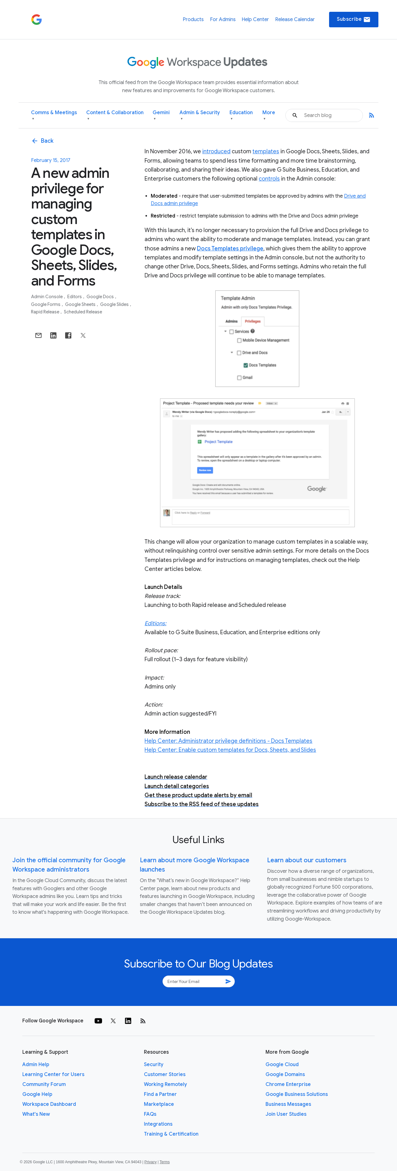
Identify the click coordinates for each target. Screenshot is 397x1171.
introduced (216, 151)
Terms (164, 1162)
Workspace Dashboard (49, 1104)
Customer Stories (164, 1074)
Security (153, 1064)
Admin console (47, 296)
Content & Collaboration (115, 115)
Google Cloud (282, 1064)
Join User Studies (285, 1114)
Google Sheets (80, 304)
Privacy (151, 1162)
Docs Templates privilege (230, 248)
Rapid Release (45, 312)
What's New (36, 1114)
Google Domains (285, 1074)
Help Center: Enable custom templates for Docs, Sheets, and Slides (230, 750)
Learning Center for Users (53, 1074)
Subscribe (354, 19)
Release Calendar (295, 19)
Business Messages (288, 1104)
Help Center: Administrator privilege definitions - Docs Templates (228, 741)
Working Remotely (165, 1084)
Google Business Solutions (296, 1094)
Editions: (155, 623)
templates (265, 151)
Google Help (37, 1094)
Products (193, 19)
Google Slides (115, 304)
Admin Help (35, 1064)
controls (269, 178)
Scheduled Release (83, 312)
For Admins (223, 19)
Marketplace (159, 1104)
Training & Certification (171, 1134)
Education (241, 115)
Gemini (161, 115)
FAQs (150, 1114)
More (268, 115)
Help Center (255, 19)
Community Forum (44, 1084)
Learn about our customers (306, 860)
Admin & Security (200, 115)
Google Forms (46, 304)
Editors (75, 296)
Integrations (158, 1124)
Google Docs (101, 296)
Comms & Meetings (54, 115)
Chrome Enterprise (288, 1084)
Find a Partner (160, 1094)
